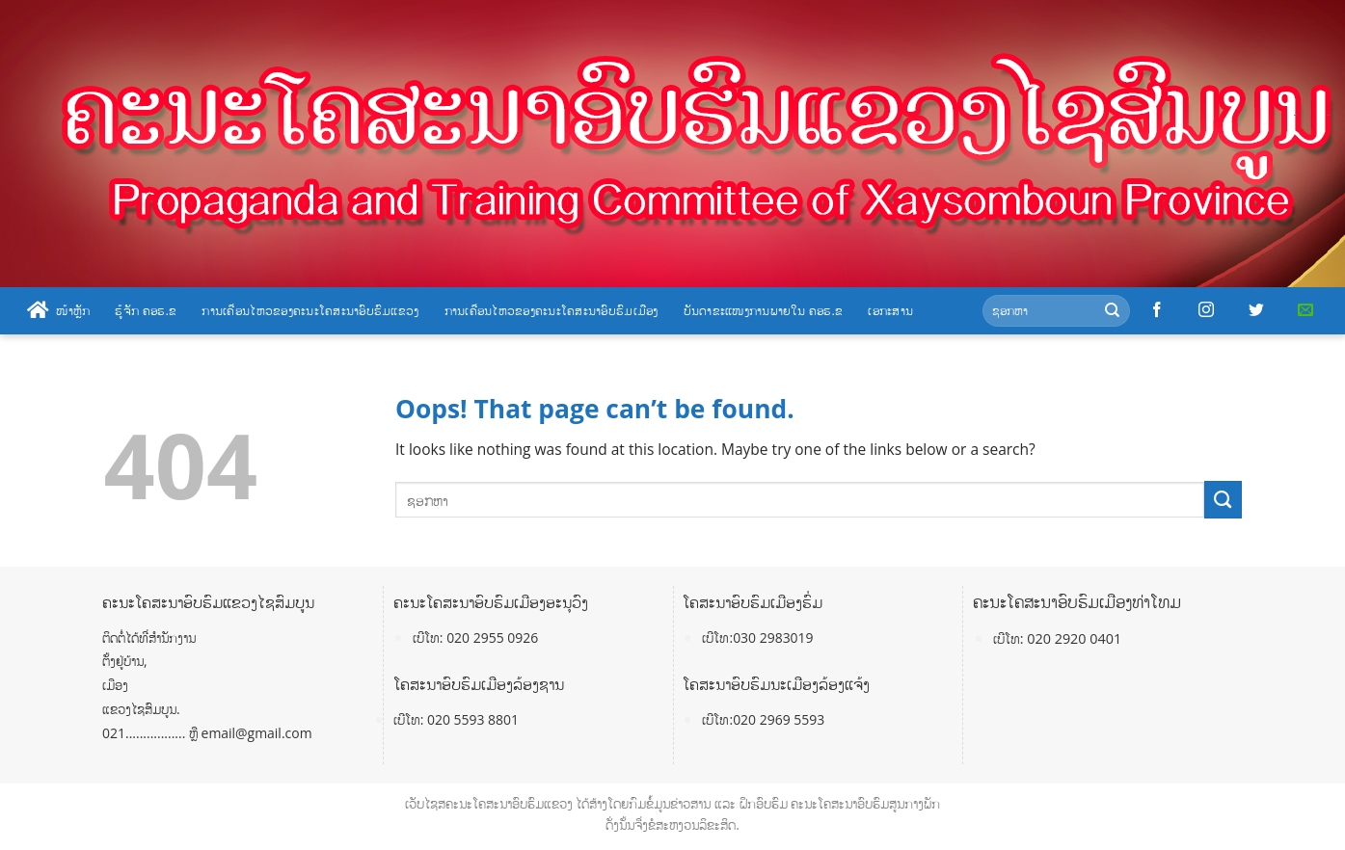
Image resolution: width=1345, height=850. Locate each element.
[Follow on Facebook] (1157, 310)
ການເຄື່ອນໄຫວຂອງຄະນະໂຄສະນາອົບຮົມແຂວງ (310, 310)
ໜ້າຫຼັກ (58, 310)
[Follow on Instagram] (1206, 310)
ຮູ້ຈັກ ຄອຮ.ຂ (145, 310)
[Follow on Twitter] (1256, 310)
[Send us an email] (1305, 310)
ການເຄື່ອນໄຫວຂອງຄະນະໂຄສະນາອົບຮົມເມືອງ (551, 310)
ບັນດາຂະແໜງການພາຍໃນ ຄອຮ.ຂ (764, 310)
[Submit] (1112, 311)
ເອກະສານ (890, 310)
